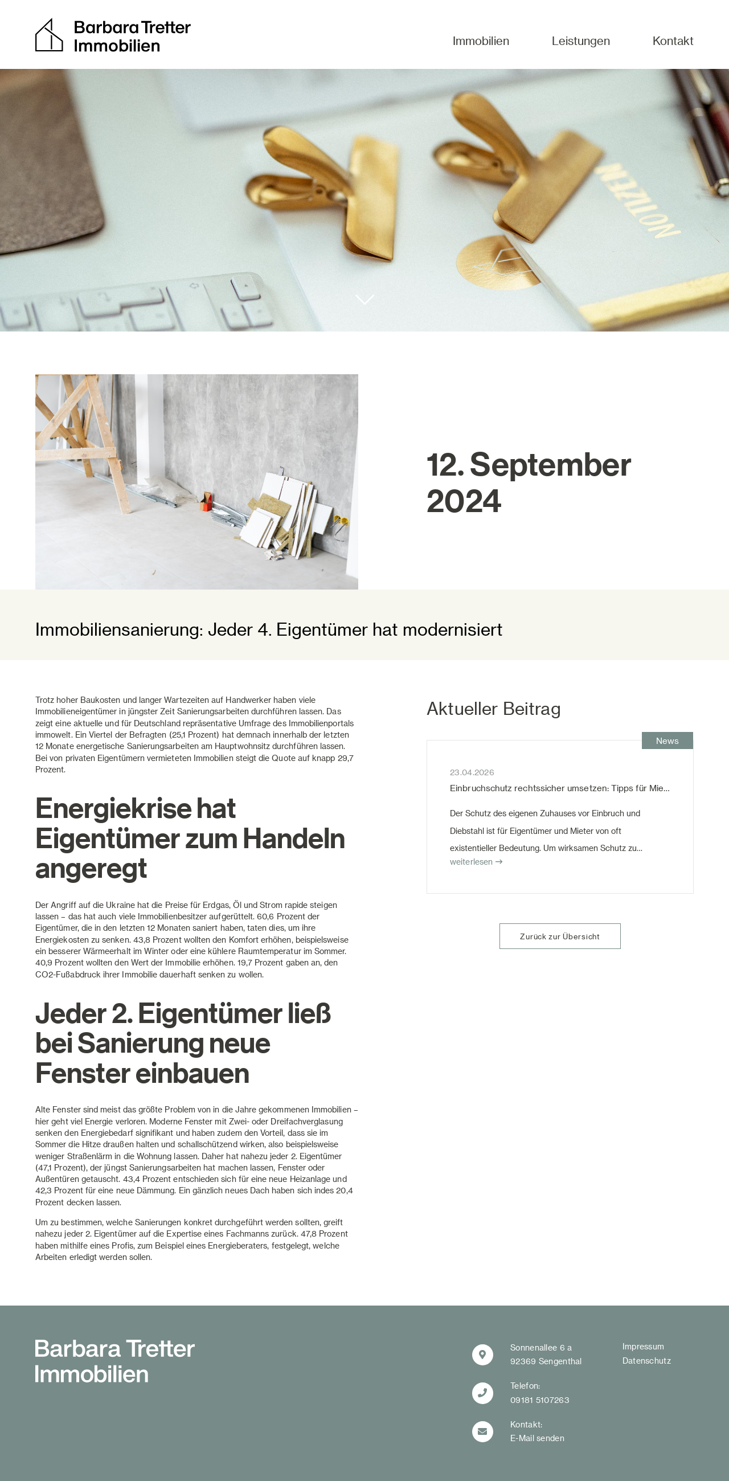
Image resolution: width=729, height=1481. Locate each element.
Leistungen (581, 40)
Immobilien (481, 40)
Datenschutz (646, 1360)
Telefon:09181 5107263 (540, 1393)
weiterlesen (471, 861)
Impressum (643, 1346)
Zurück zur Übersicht (560, 936)
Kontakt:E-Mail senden (537, 1431)
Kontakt (673, 40)
